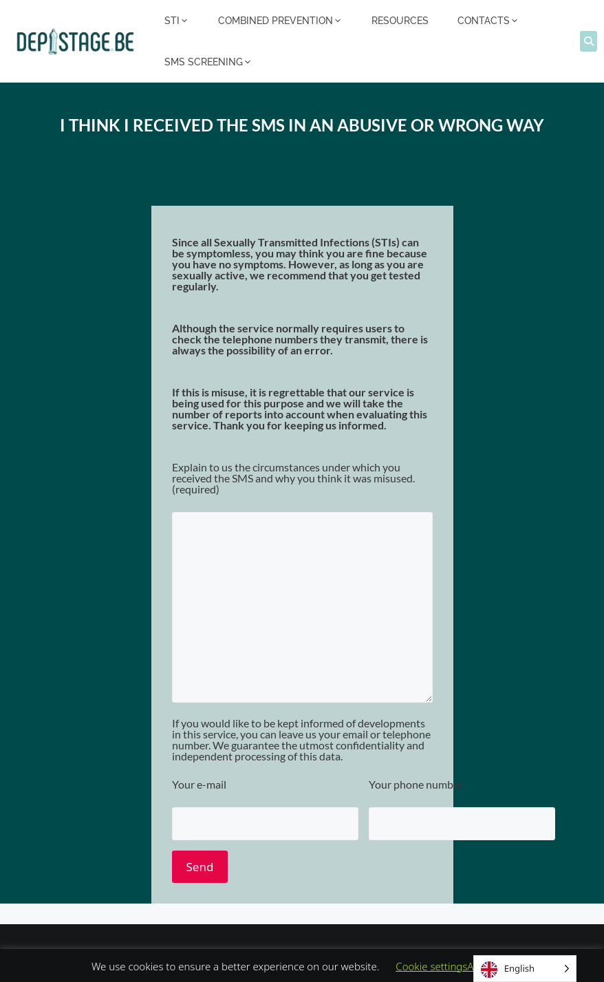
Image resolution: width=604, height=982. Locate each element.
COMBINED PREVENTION (280, 20)
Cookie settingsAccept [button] (447, 966)
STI (176, 20)
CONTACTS (488, 20)
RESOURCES (400, 20)
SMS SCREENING (208, 62)
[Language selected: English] (524, 968)
